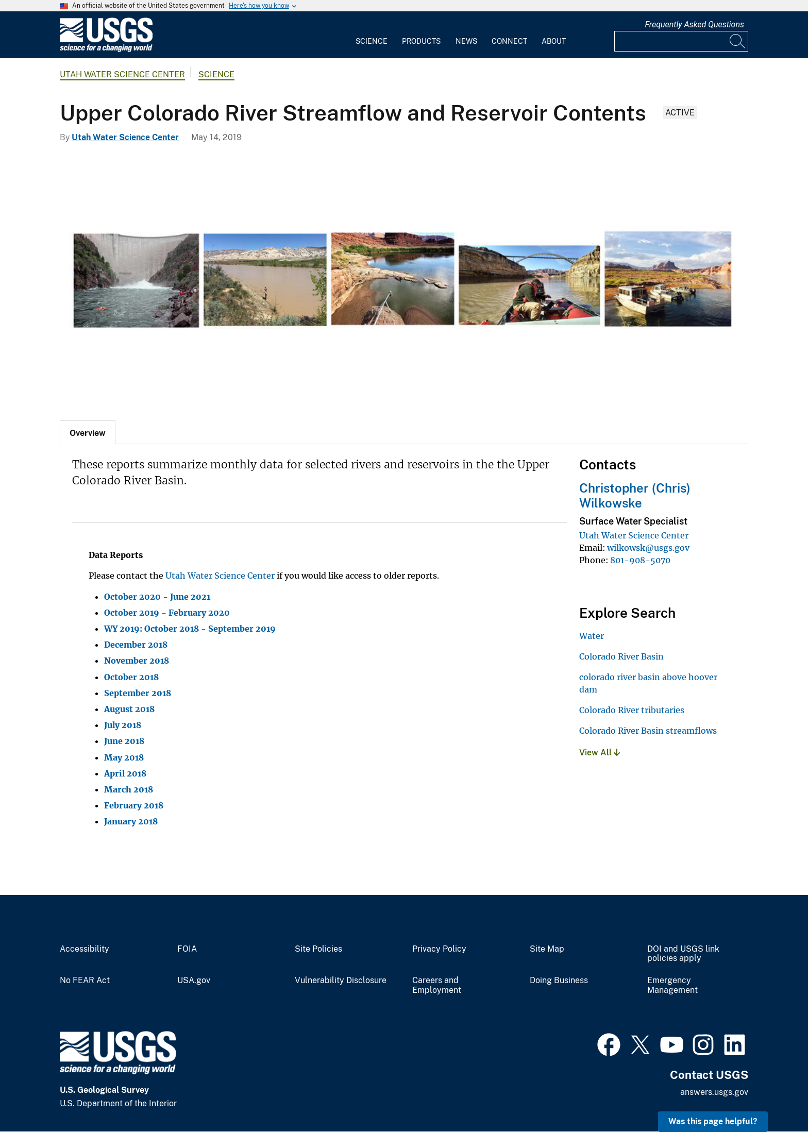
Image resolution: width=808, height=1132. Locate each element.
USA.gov (193, 980)
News (466, 41)
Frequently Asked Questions (694, 24)
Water (591, 636)
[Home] (106, 50)
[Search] (738, 41)
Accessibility (84, 949)
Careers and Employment (436, 985)
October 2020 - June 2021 (157, 597)
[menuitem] (371, 35)
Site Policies (318, 949)
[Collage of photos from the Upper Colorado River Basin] (404, 279)
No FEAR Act (85, 980)
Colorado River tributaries (631, 710)
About (554, 41)
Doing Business (559, 980)
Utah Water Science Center (122, 74)
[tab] (87, 432)
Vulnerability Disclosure (340, 980)
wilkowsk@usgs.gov (648, 548)
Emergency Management (672, 985)
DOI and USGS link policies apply (683, 954)
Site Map (547, 949)
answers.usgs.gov (714, 1092)
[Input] (681, 41)
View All (599, 752)
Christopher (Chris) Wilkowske (635, 495)
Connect (509, 41)
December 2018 (135, 644)
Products (421, 41)
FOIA (187, 949)
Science (372, 41)
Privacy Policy (439, 949)
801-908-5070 (640, 560)
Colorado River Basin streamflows (648, 730)
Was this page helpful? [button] (713, 1121)
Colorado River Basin (621, 656)
